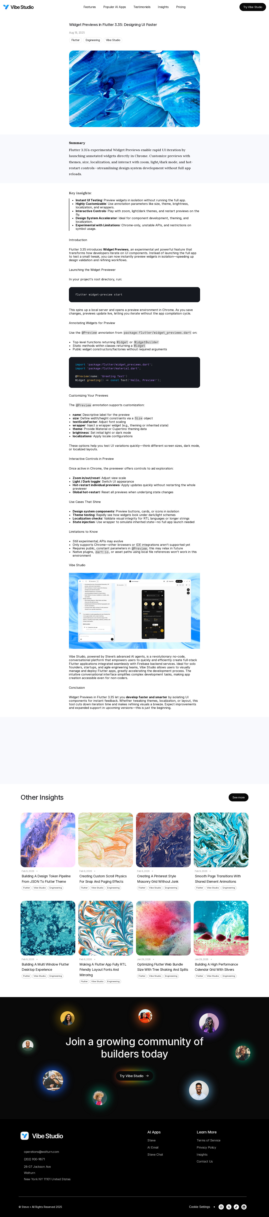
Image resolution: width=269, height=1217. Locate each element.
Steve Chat (155, 1154)
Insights (163, 7)
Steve (151, 1140)
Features (90, 7)
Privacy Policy (206, 1147)
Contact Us (205, 1161)
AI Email (152, 1147)
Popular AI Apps (114, 7)
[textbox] (134, 294)
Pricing (180, 7)
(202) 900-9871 (34, 1159)
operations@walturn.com (41, 1152)
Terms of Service (208, 1140)
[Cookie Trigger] (199, 1206)
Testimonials (141, 7)
